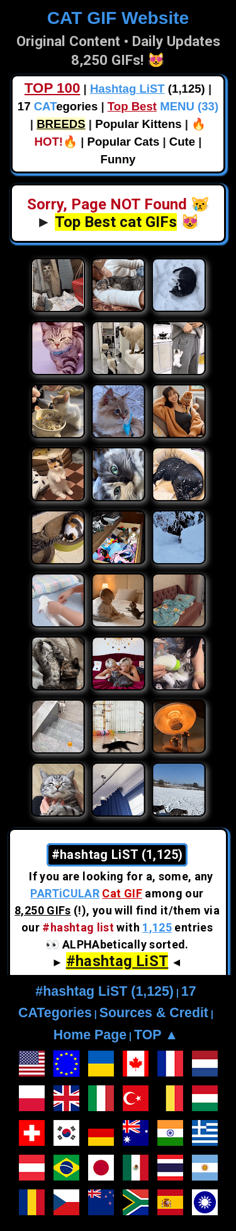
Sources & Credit (153, 1012)
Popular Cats (123, 141)
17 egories (58, 106)
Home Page (89, 1034)
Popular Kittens (138, 124)
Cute (182, 141)
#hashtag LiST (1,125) (104, 991)
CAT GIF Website (118, 18)
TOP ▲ (156, 1034)
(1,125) (147, 88)
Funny (118, 159)
